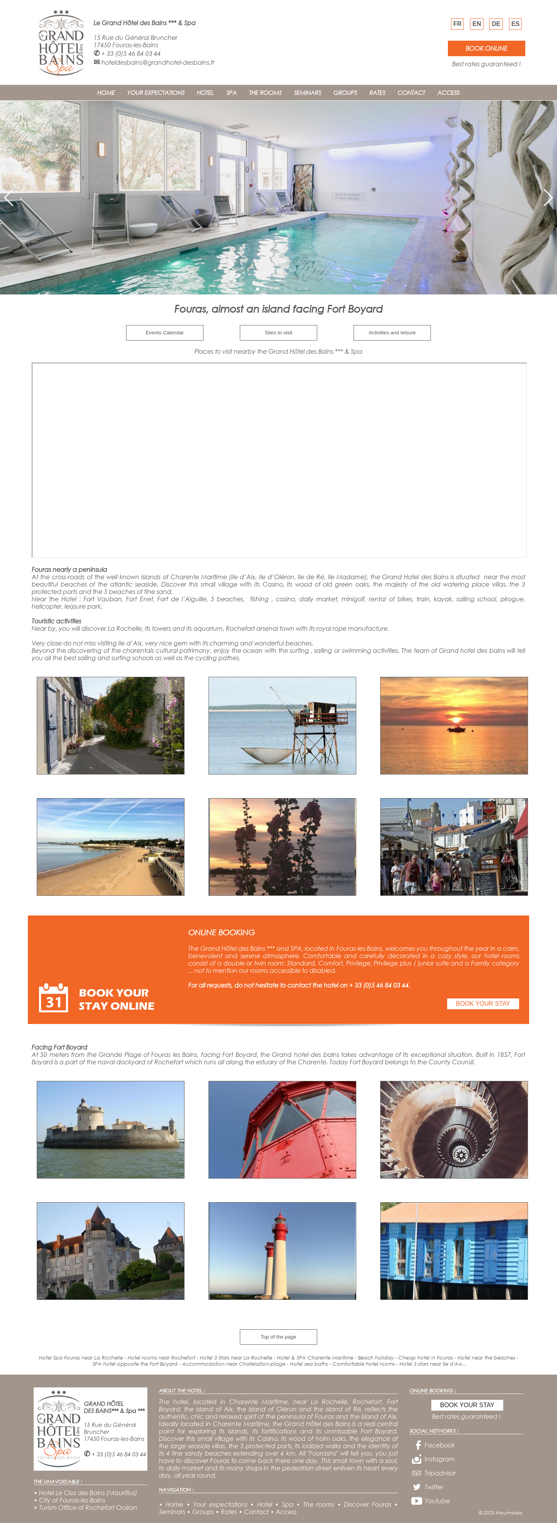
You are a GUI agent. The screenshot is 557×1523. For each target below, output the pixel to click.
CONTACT (411, 92)
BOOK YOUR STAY (483, 1003)
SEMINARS (307, 92)
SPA (231, 92)
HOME (106, 92)
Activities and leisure (392, 333)
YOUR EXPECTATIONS (156, 92)
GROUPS (345, 92)
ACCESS (448, 92)
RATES (377, 92)
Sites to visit (278, 333)
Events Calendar (165, 333)
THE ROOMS (265, 92)
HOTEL (205, 92)
